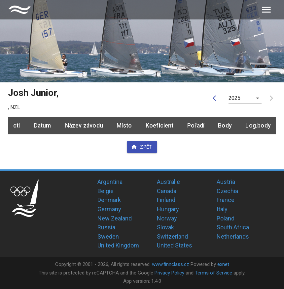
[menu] (266, 9)
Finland (166, 199)
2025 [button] (235, 98)
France (225, 199)
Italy (222, 209)
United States (174, 245)
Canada (166, 191)
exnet (223, 264)
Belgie (105, 191)
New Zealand (114, 218)
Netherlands (233, 236)
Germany (109, 209)
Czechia (227, 191)
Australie (168, 181)
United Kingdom (118, 245)
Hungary (168, 209)
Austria (226, 181)
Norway (167, 218)
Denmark (109, 199)
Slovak (165, 227)
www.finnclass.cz (170, 264)
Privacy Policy (169, 273)
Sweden (108, 236)
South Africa (233, 227)
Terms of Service (213, 273)
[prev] (216, 98)
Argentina (110, 181)
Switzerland (172, 236)
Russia (106, 227)
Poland (225, 218)
